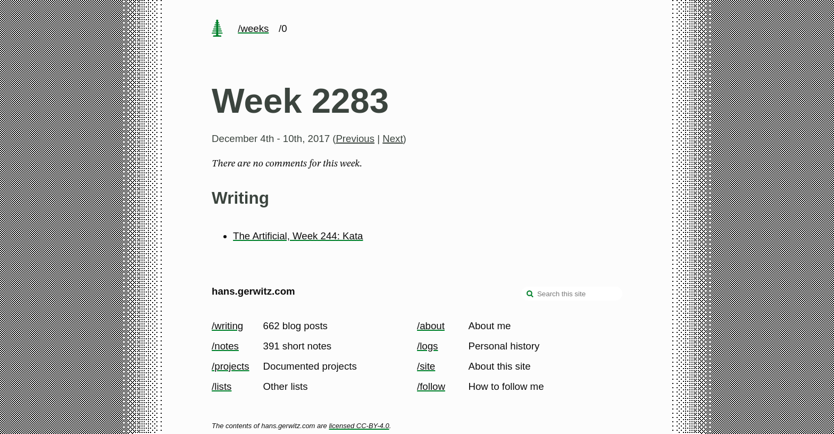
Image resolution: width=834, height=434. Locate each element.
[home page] (217, 29)
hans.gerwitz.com (253, 291)
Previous (355, 138)
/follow (431, 386)
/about (431, 325)
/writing (227, 325)
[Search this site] (571, 294)
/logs (427, 346)
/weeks (253, 28)
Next (392, 138)
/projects (230, 366)
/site (426, 366)
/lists (221, 386)
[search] (530, 295)
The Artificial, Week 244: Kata (298, 235)
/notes (225, 346)
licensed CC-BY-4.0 (359, 426)
